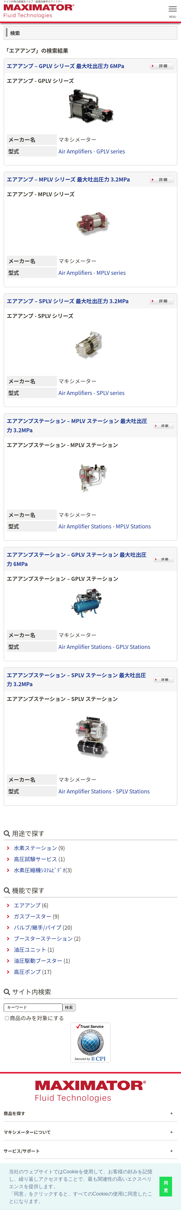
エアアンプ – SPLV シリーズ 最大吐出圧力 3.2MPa (68, 301)
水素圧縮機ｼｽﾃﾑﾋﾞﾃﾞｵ (39, 870)
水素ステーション (35, 848)
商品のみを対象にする (37, 1018)
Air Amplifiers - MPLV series (92, 272)
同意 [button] (166, 1186)
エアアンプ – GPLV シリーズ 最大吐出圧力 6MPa (65, 66)
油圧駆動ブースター (38, 960)
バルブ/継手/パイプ (38, 927)
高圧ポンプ (27, 972)
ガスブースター (32, 916)
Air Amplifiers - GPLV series (91, 151)
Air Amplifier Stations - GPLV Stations (104, 646)
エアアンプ (27, 905)
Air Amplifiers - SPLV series (91, 393)
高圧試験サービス (35, 859)
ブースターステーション (43, 938)
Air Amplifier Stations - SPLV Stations (104, 791)
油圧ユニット (30, 949)
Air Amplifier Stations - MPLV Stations (104, 526)
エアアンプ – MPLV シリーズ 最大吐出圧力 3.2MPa (68, 179)
